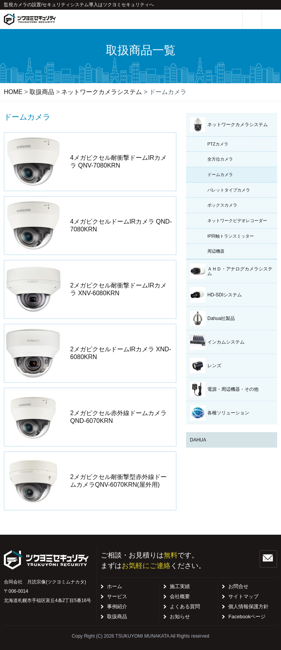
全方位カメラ (220, 159)
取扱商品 (117, 616)
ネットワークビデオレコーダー (237, 220)
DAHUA (198, 440)
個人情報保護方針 (248, 606)
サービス (117, 596)
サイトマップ (243, 596)
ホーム (114, 586)
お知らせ (180, 616)
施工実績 (180, 586)
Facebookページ (246, 616)
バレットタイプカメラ (228, 190)
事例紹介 (117, 606)
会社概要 (180, 596)
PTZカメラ (217, 144)
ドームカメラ (220, 174)
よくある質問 (185, 606)
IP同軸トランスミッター (230, 236)
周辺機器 (215, 251)
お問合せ (238, 586)
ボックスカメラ (222, 205)
